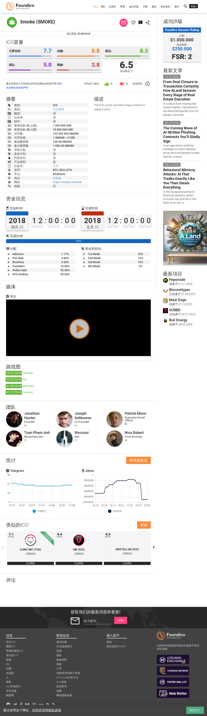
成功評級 (134, 6)
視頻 (59, 664)
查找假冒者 (138, 460)
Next (154, 547)
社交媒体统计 (64, 646)
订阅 (121, 620)
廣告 (154, 6)
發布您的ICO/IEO (116, 646)
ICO (95, 6)
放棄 (59, 690)
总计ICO (10, 641)
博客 (122, 6)
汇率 (59, 668)
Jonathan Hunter (32, 415)
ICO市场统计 (13, 686)
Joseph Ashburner (83, 415)
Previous (3, 547)
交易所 (112, 6)
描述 (8, 659)
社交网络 (58, 109)
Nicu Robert (134, 432)
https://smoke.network (67, 182)
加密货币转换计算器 (68, 673)
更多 (144, 525)
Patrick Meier (135, 413)
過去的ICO (12, 655)
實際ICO (10, 646)
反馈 (59, 650)
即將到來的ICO (14, 650)
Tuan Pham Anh (37, 432)
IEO (103, 6)
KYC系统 (61, 681)
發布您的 (165, 6)
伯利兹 (57, 178)
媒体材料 (61, 659)
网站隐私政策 (64, 695)
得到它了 (195, 710)
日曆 (145, 6)
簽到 (176, 6)
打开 (56, 166)
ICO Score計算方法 (67, 677)
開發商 (10, 695)
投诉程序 (61, 686)
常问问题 (11, 690)
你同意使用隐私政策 (46, 710)
